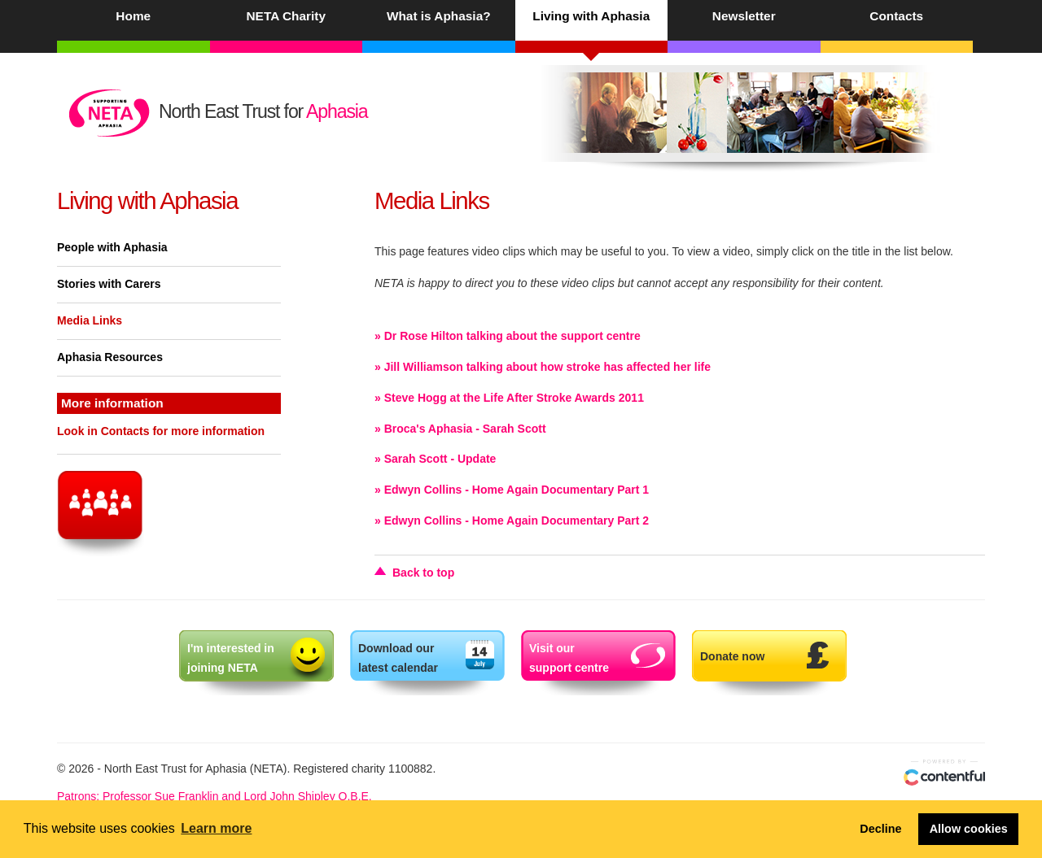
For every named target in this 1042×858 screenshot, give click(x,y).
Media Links (89, 320)
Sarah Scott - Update (440, 458)
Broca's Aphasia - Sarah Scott (465, 428)
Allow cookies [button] (969, 828)
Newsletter (744, 16)
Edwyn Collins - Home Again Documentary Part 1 (516, 489)
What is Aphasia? (439, 16)
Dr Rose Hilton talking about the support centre (512, 335)
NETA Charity (286, 16)
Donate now (732, 656)
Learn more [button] (216, 828)
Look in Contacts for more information (161, 431)
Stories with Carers (109, 283)
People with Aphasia (112, 247)
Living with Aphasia (591, 16)
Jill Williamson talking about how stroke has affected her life (547, 366)
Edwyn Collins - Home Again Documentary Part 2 (516, 520)
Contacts (896, 16)
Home (133, 16)
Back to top (423, 572)
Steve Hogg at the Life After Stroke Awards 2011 (514, 397)
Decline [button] (880, 828)
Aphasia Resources (110, 357)
